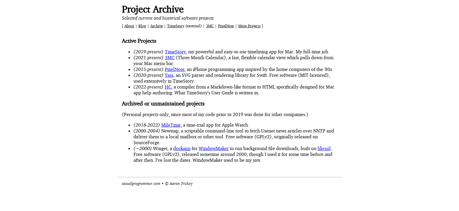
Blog (142, 25)
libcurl (324, 148)
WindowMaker (214, 148)
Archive (156, 25)
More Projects (249, 25)
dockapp (182, 148)
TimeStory (175, 25)
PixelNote (226, 25)
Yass (169, 75)
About (129, 25)
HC (168, 87)
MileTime (171, 125)
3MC (210, 25)
